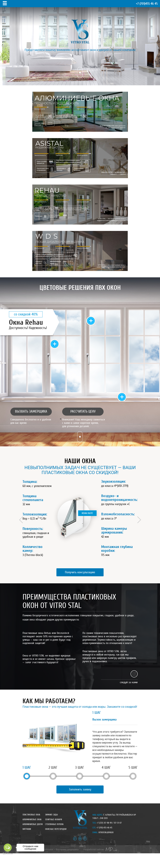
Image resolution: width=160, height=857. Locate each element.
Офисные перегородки (55, 829)
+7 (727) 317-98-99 (104, 823)
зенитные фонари (53, 819)
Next (137, 519)
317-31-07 (118, 823)
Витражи (27, 829)
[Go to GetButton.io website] (8, 854)
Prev (22, 519)
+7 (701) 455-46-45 (104, 828)
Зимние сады (51, 815)
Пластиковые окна (31, 815)
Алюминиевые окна (32, 819)
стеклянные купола (54, 824)
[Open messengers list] (8, 848)
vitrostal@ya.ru (105, 832)
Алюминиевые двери (33, 824)
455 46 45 (147, 3)
